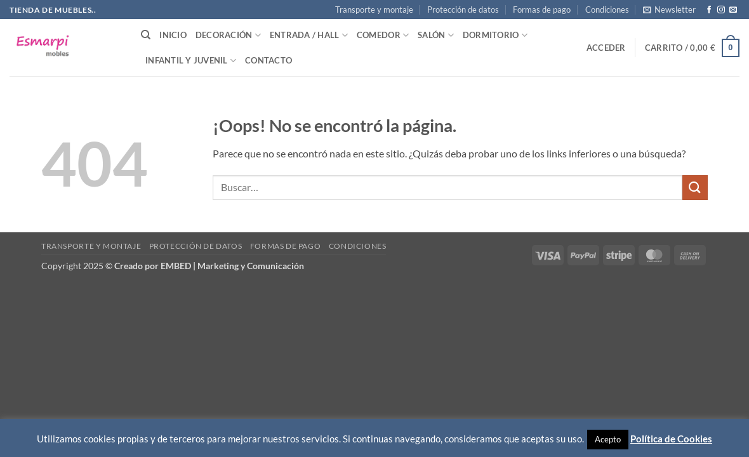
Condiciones (607, 9)
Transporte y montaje (374, 9)
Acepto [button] (608, 439)
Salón (436, 35)
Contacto (268, 60)
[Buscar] (145, 35)
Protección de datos (463, 9)
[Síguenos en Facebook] (709, 10)
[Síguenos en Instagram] (721, 10)
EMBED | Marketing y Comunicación (232, 265)
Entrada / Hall (309, 35)
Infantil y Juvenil (190, 61)
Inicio (173, 35)
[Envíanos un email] (733, 10)
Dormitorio (495, 35)
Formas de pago (542, 9)
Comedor (383, 35)
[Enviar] (695, 187)
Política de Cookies (671, 438)
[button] (669, 9)
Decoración (228, 35)
